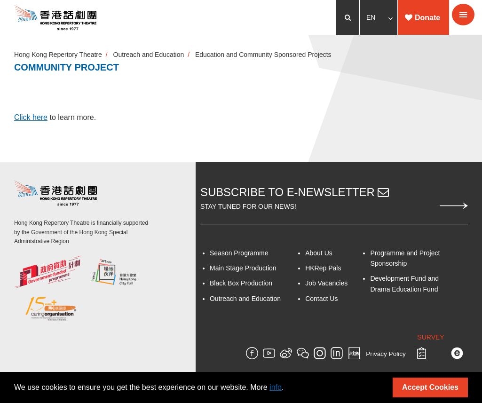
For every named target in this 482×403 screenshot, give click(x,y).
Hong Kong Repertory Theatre (58, 54)
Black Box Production (241, 283)
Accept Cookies (430, 387)
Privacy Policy (386, 354)
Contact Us (321, 298)
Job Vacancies (326, 283)
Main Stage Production (243, 268)
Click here (30, 117)
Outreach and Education (148, 54)
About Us (318, 253)
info (275, 387)
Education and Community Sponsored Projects (264, 54)
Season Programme (239, 253)
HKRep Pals (323, 268)
